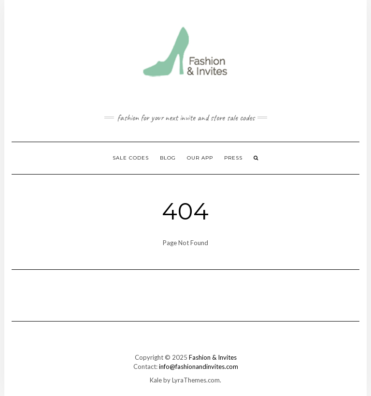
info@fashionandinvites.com (198, 366)
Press (233, 158)
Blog (168, 158)
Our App (200, 158)
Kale (156, 380)
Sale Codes (131, 158)
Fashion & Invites (213, 357)
